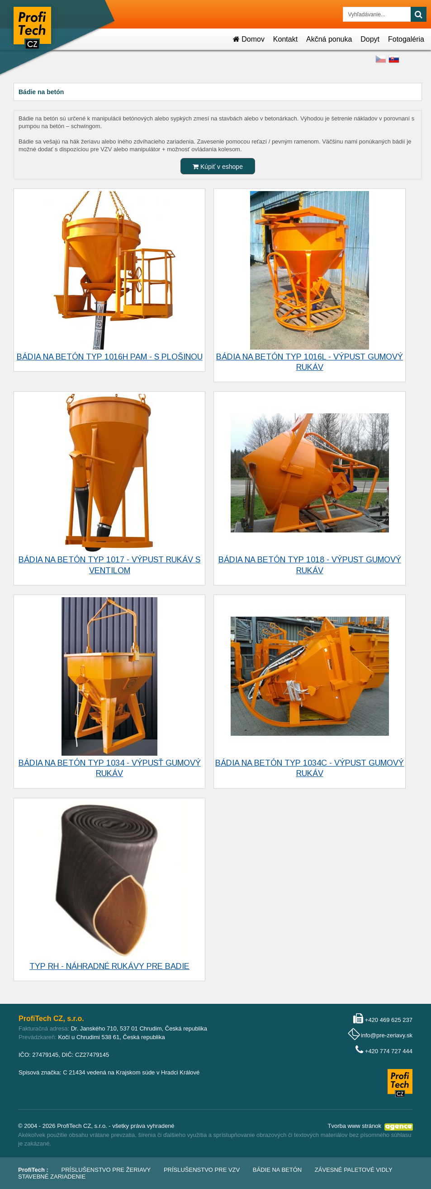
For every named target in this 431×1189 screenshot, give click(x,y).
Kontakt (285, 39)
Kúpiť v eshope (218, 166)
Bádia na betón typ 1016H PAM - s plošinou (110, 356)
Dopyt (369, 39)
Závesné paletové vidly (354, 1169)
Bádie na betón (277, 1169)
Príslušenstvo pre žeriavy (106, 1169)
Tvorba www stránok (354, 1125)
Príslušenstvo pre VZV (202, 1169)
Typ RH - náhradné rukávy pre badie (109, 966)
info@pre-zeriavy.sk (386, 1035)
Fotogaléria (406, 39)
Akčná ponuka (329, 39)
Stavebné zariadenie (51, 1176)
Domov (249, 39)
